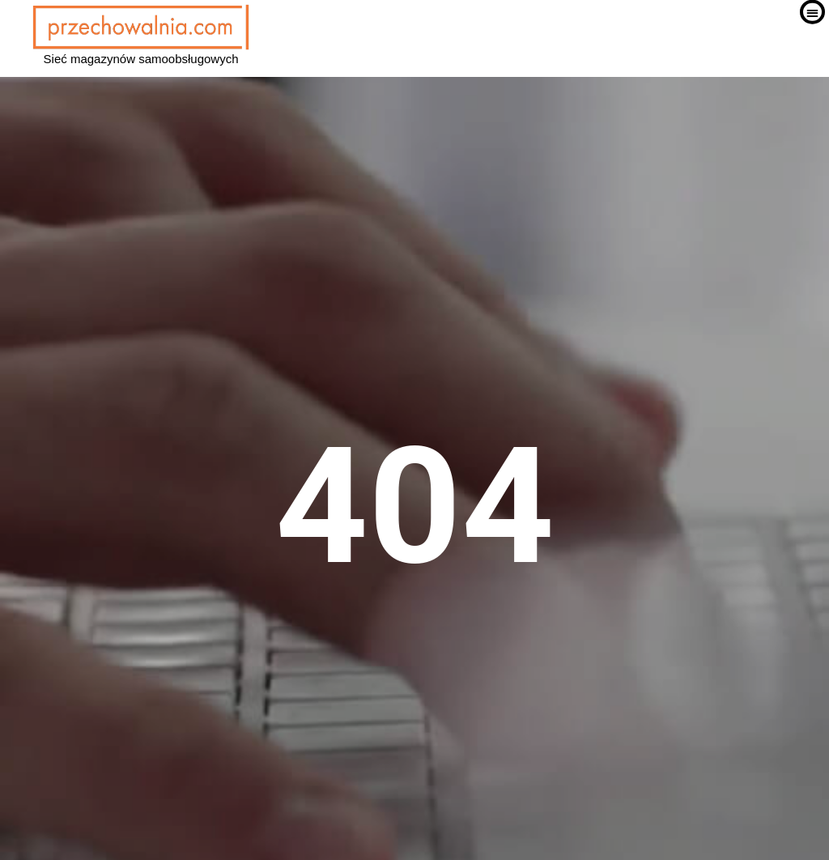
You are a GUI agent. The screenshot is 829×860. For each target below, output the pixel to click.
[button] (812, 32)
